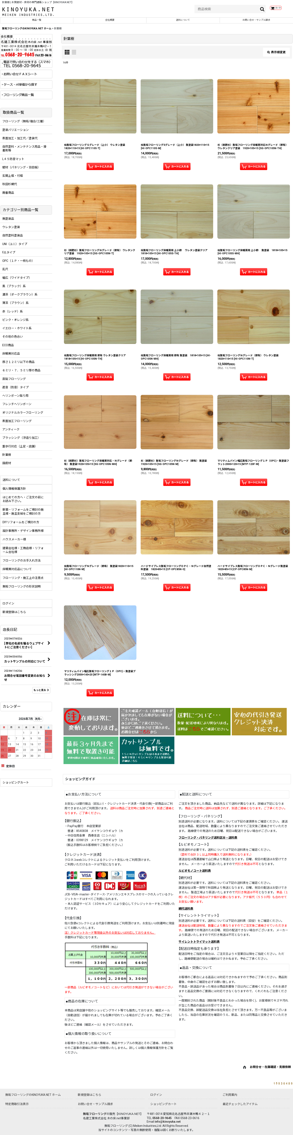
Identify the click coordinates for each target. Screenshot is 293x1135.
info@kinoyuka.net (168, 1121)
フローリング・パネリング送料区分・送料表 (208, 840)
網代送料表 (186, 911)
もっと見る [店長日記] (41, 693)
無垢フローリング (94, 1114)
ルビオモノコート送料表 (195, 873)
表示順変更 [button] (276, 55)
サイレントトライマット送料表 (199, 944)
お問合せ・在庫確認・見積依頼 (270, 1070)
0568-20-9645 (162, 1118)
